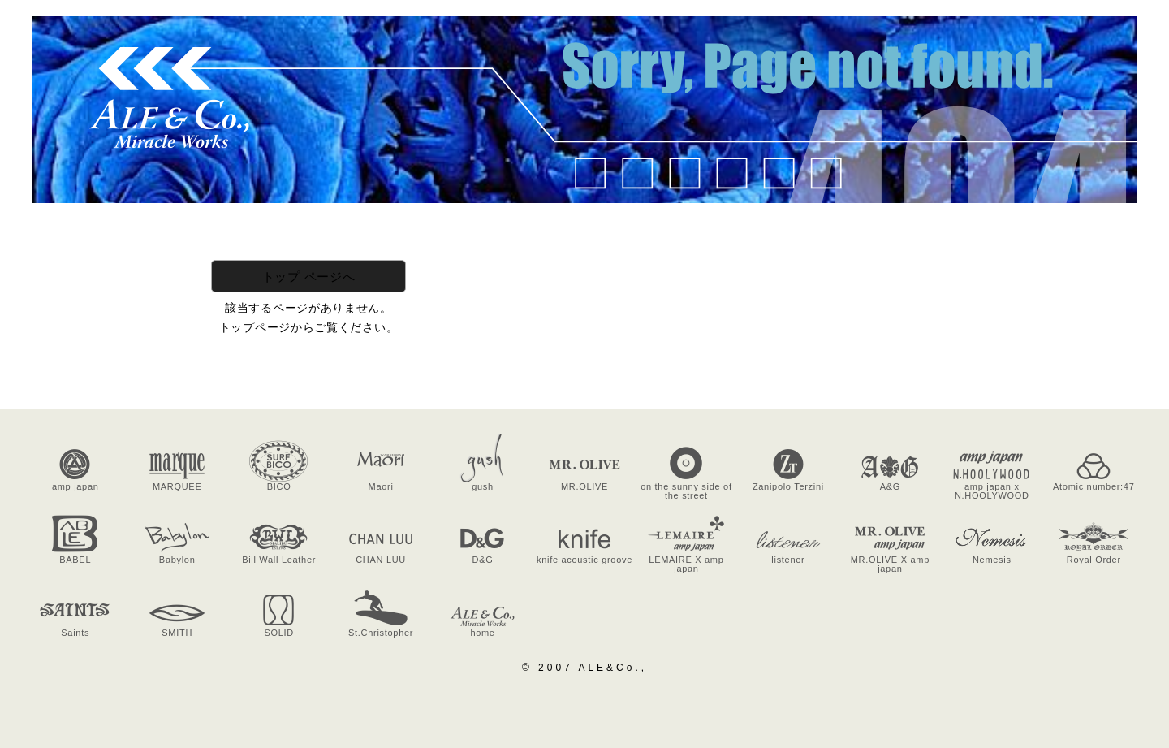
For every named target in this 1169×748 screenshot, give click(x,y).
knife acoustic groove (584, 559)
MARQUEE (177, 486)
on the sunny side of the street (686, 491)
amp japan (75, 486)
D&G (483, 559)
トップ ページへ (309, 276)
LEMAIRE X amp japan (686, 564)
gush (483, 486)
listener (787, 559)
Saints (75, 633)
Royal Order (1094, 559)
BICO (279, 486)
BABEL (75, 559)
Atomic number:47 (1093, 486)
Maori (381, 486)
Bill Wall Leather (279, 559)
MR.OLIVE (584, 486)
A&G (890, 486)
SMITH (177, 633)
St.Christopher (380, 633)
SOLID (279, 633)
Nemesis (992, 559)
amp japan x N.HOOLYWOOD (992, 491)
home (482, 633)
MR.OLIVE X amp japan (890, 564)
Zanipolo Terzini (788, 486)
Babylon (177, 559)
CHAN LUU (381, 559)
